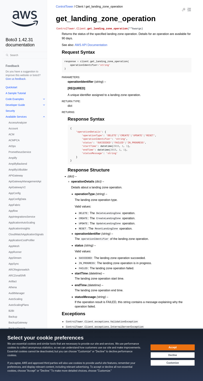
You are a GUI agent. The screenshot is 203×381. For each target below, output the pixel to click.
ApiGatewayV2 (17, 187)
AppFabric (14, 204)
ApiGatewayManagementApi (25, 181)
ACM (11, 134)
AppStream (15, 257)
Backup (13, 316)
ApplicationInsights (19, 228)
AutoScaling (15, 299)
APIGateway (16, 175)
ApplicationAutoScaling (22, 222)
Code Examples (15, 99)
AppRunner (15, 252)
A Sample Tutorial (16, 93)
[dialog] (101, 355)
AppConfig (15, 193)
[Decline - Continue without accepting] (173, 355)
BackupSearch (17, 328)
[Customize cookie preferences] (173, 363)
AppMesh (14, 246)
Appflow (13, 210)
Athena (13, 287)
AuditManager (17, 293)
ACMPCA (14, 140)
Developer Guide (15, 104)
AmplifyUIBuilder (18, 169)
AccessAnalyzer (18, 122)
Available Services (16, 116)
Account (13, 128)
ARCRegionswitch (19, 269)
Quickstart (11, 87)
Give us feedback (16, 78)
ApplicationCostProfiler (22, 240)
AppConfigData (17, 199)
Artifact (13, 281)
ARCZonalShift (17, 275)
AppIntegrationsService (22, 216)
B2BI (11, 310)
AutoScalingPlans (19, 304)
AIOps (12, 146)
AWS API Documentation (91, 44)
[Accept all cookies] (173, 347)
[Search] (25, 55)
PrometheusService (20, 152)
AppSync (14, 263)
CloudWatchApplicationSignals (26, 234)
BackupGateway (18, 322)
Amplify (13, 157)
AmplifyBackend (18, 163)
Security (10, 110)
